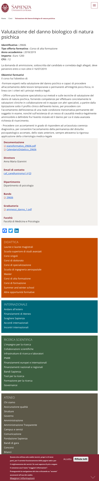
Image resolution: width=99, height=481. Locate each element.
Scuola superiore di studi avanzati (23, 251)
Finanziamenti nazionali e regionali (23, 367)
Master (8, 274)
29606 (10, 197)
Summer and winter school (19, 287)
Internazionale (15, 304)
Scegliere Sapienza (14, 318)
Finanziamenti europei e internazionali (25, 362)
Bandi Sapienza (12, 371)
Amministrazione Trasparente (20, 424)
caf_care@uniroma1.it (16, 173)
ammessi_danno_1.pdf (19, 209)
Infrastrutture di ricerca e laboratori (24, 353)
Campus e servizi (13, 429)
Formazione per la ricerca (18, 380)
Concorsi (9, 447)
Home (3, 18)
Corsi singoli (11, 256)
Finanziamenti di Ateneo (17, 313)
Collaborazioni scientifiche (18, 349)
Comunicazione (12, 434)
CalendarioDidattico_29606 (21, 149)
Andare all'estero (13, 309)
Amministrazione (13, 420)
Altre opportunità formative (19, 292)
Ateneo (9, 397)
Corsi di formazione (15, 283)
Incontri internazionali (16, 327)
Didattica (11, 242)
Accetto (67, 459)
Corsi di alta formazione (17, 278)
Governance (10, 385)
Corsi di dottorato (14, 260)
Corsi (10, 18)
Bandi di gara (11, 443)
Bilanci (8, 452)
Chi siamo (9, 402)
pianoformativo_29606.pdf (21, 145)
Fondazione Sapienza (15, 438)
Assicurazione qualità (16, 406)
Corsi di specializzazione (17, 265)
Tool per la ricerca (14, 376)
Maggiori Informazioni (22, 478)
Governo (9, 415)
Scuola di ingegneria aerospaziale (22, 269)
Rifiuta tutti (81, 459)
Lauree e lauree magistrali (18, 246)
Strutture (9, 411)
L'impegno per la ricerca (17, 344)
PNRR (7, 358)
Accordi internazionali (16, 322)
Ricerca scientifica (18, 340)
